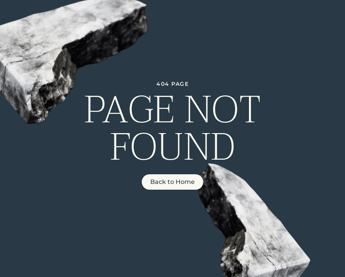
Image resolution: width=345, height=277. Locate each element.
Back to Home (172, 181)
